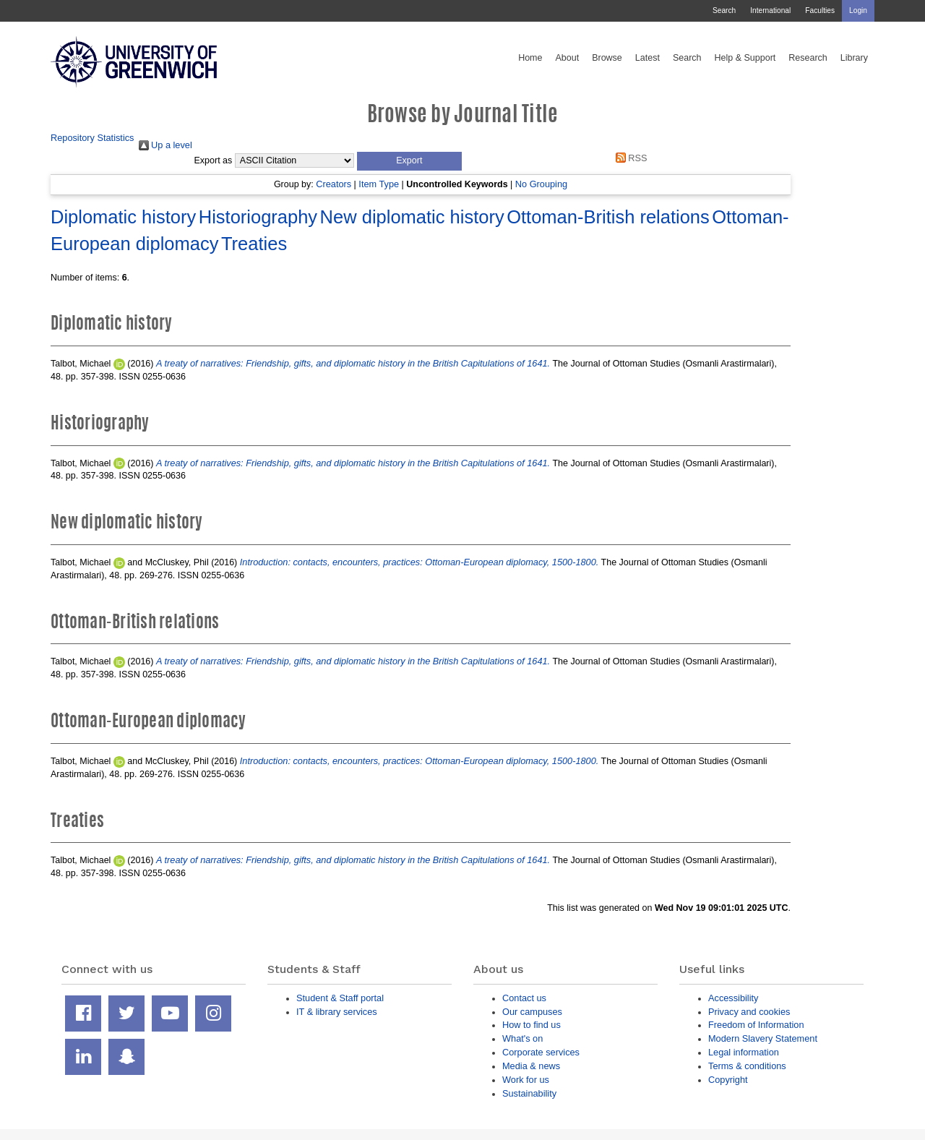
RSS (629, 158)
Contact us (524, 998)
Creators (333, 184)
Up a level (165, 145)
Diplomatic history (123, 217)
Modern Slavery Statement (762, 1038)
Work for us (525, 1079)
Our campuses (532, 1011)
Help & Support (745, 58)
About (567, 58)
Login (858, 10)
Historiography (258, 217)
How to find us (531, 1024)
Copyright (728, 1079)
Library (854, 58)
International (770, 10)
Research (807, 58)
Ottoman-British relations (608, 217)
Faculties (820, 10)
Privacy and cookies (749, 1011)
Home (530, 58)
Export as (213, 160)
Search (724, 10)
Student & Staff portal (340, 998)
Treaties (254, 243)
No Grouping (541, 184)
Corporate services (541, 1052)
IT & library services (336, 1011)
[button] (409, 161)
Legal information (743, 1052)
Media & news (531, 1065)
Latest (647, 58)
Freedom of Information (756, 1024)
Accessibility (733, 998)
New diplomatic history (412, 217)
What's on (522, 1038)
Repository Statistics (92, 137)
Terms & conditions (747, 1065)
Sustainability (529, 1093)
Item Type (378, 184)
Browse (607, 58)
